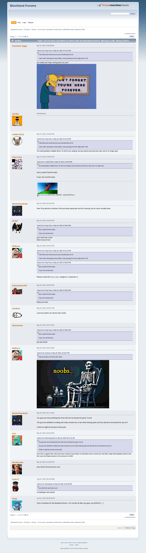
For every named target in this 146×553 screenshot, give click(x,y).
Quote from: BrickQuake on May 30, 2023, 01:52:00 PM (54, 484)
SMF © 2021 (72, 542)
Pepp (14, 498)
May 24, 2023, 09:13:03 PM (45, 203)
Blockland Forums (23, 5)
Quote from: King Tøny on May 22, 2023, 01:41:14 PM (54, 50)
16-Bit (15, 221)
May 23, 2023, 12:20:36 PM (45, 134)
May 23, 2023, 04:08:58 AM (45, 45)
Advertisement (41, 113)
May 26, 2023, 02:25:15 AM (45, 348)
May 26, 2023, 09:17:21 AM (45, 413)
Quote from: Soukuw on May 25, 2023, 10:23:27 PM (53, 353)
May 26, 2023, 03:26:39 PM (45, 433)
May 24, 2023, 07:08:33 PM (45, 157)
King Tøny (17, 157)
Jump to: (120, 528)
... (17, 36)
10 (27, 36)
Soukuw (16, 308)
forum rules (54, 277)
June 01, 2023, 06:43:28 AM (46, 479)
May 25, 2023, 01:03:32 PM (45, 220)
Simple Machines (82, 542)
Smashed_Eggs (19, 46)
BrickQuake (17, 462)
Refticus (16, 246)
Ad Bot (15, 114)
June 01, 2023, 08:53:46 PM (46, 498)
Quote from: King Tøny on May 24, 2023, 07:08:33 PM (54, 225)
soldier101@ (18, 134)
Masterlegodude (20, 204)
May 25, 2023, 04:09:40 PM (45, 285)
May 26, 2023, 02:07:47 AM (45, 325)
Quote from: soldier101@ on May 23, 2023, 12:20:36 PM (54, 162)
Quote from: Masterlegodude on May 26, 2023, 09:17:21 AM (56, 438)
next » (134, 33)
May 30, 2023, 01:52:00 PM (45, 462)
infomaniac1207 (19, 285)
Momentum (17, 325)
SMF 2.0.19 (64, 542)
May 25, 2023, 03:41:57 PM (45, 246)
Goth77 (15, 479)
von (14, 433)
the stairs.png (42, 195)
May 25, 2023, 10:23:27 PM (45, 308)
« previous (127, 33)
